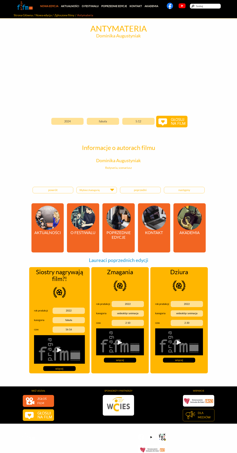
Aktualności (70, 6)
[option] (118, 404)
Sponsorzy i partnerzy (97, 443)
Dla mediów (64, 439)
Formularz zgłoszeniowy (70, 441)
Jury (61, 448)
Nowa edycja (49, 6)
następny (184, 190)
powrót (53, 190)
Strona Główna (23, 15)
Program (63, 443)
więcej (59, 368)
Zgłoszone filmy (64, 15)
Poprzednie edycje (115, 6)
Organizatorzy (94, 441)
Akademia (153, 6)
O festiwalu (91, 6)
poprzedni (140, 190)
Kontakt (137, 6)
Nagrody (63, 446)
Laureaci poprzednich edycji (100, 439)
